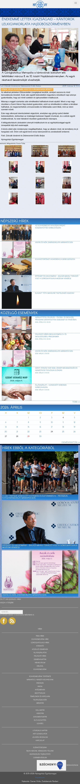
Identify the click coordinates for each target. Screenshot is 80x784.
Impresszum (40, 777)
